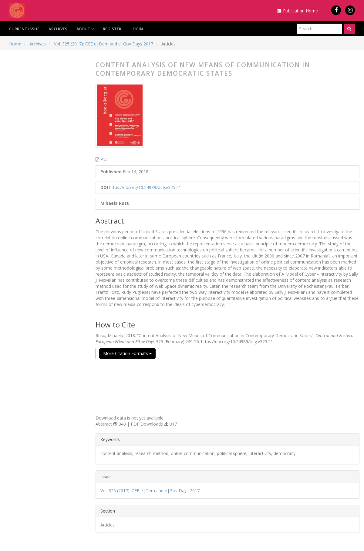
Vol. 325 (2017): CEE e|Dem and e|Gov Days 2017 (103, 44)
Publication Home (297, 11)
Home (15, 44)
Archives (58, 29)
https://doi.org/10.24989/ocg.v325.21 (145, 187)
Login (136, 29)
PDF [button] (104, 159)
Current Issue (24, 29)
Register (112, 29)
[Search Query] (319, 29)
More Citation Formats (127, 353)
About (85, 29)
